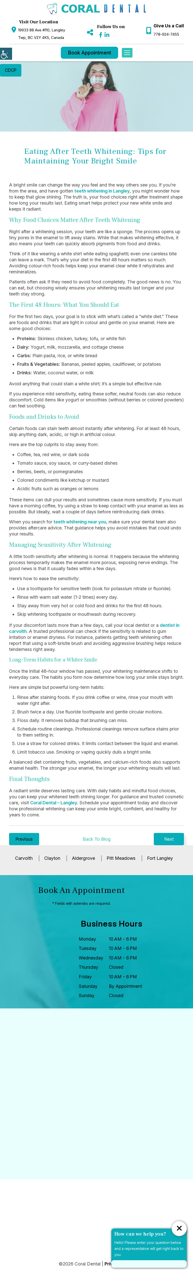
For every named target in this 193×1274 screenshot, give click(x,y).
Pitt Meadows (121, 859)
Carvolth (24, 859)
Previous (24, 839)
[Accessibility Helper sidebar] (6, 54)
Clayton (52, 859)
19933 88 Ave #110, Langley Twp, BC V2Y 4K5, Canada (41, 34)
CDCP (12, 70)
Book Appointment (89, 53)
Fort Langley (160, 859)
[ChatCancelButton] (179, 1228)
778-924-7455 (166, 34)
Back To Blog (97, 839)
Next (169, 839)
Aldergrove (83, 859)
